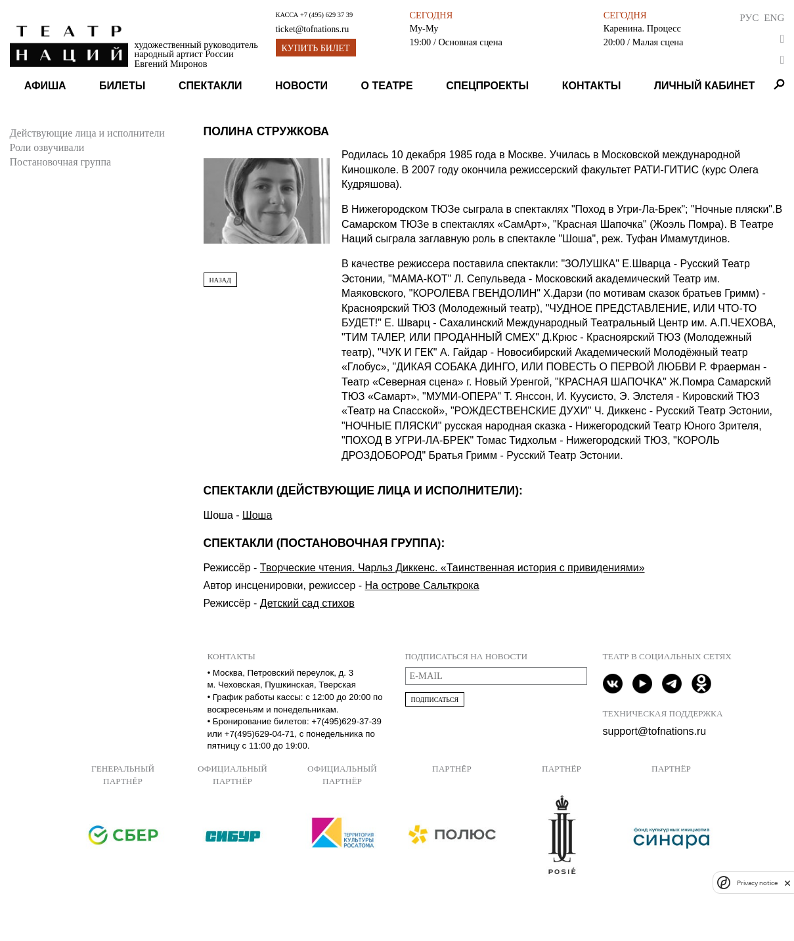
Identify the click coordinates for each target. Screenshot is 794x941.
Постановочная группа (61, 161)
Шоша (257, 515)
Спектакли (210, 85)
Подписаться (435, 699)
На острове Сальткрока (422, 585)
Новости (301, 85)
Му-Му (423, 28)
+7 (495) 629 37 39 (326, 14)
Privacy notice (757, 882)
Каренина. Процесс (642, 28)
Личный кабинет (704, 85)
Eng (774, 17)
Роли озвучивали (47, 147)
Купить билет (316, 48)
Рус (749, 17)
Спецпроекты (487, 85)
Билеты (122, 85)
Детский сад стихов (307, 603)
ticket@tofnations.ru (312, 29)
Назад (220, 280)
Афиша (45, 85)
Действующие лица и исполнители (87, 133)
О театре (387, 85)
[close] (787, 883)
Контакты (591, 85)
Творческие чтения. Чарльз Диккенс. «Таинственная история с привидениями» (452, 567)
